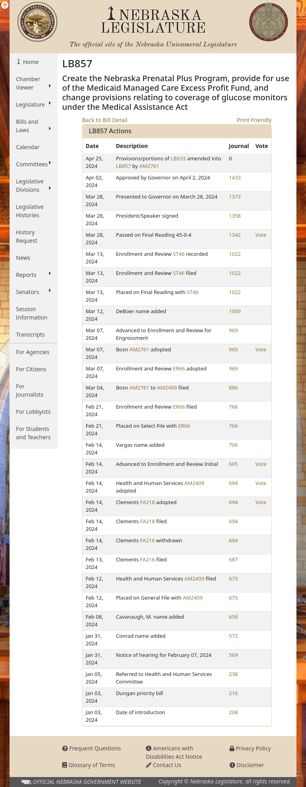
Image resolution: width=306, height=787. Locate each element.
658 (233, 616)
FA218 (147, 502)
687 (233, 559)
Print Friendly (254, 120)
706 (233, 444)
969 (233, 330)
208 (233, 712)
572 (233, 635)
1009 (235, 311)
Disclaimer (247, 765)
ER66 (179, 368)
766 (233, 406)
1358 (235, 215)
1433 (235, 177)
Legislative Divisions (33, 185)
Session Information (31, 313)
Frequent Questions (91, 748)
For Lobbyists (33, 411)
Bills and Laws (33, 126)
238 (233, 674)
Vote (260, 234)
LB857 (123, 165)
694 (233, 483)
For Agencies (32, 352)
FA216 (147, 540)
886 (233, 387)
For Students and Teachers (33, 433)
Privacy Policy (250, 748)
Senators (33, 292)
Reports (33, 275)
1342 (235, 234)
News (23, 257)
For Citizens (31, 369)
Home (30, 62)
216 (233, 693)
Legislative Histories (29, 211)
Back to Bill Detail (105, 120)
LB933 (178, 158)
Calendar (27, 147)
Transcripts (30, 334)
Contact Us (163, 765)
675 (233, 578)
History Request (26, 236)
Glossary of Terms (88, 765)
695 (233, 464)
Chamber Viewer (33, 83)
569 (233, 654)
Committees (33, 164)
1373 (235, 196)
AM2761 (149, 165)
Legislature (33, 104)
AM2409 (167, 387)
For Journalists (29, 390)
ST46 (178, 253)
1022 (235, 253)
